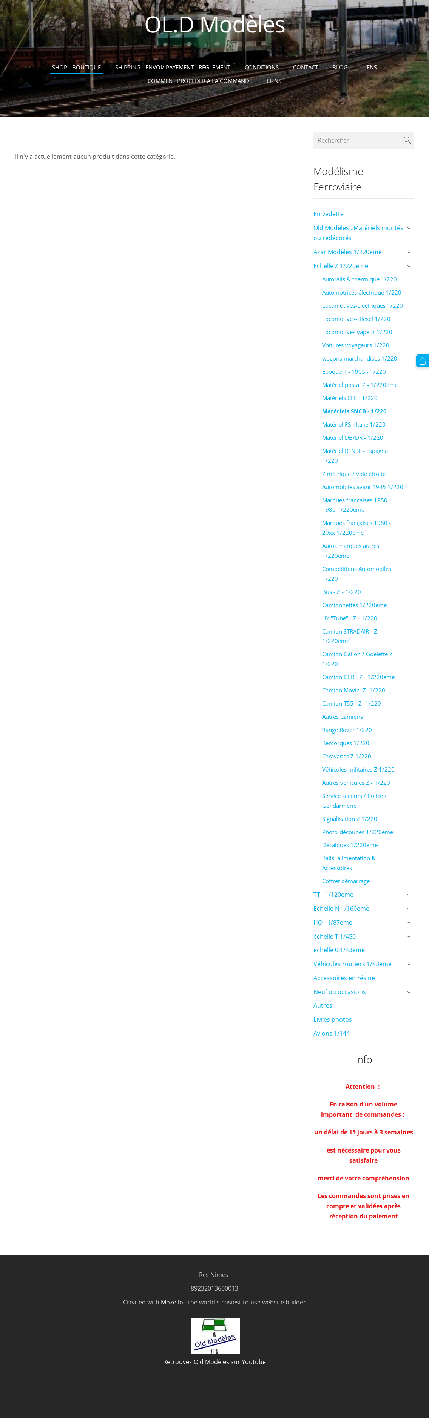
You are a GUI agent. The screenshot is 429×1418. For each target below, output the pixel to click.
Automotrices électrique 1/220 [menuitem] (361, 292)
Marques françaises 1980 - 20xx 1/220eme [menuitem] (356, 527)
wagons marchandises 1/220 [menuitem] (359, 358)
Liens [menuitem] (369, 67)
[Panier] (422, 360)
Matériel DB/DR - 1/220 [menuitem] (352, 437)
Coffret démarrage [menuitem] (346, 881)
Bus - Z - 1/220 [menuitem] (341, 591)
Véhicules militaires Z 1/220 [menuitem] (358, 769)
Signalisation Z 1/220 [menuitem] (349, 819)
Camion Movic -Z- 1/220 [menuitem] (353, 690)
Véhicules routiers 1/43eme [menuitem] (352, 964)
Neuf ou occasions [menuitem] (339, 992)
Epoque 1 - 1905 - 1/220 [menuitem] (354, 371)
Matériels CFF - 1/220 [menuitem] (350, 398)
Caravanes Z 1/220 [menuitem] (346, 756)
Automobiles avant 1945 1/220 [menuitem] (362, 487)
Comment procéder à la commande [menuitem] (200, 80)
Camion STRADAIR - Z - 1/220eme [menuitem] (351, 636)
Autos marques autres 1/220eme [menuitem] (350, 550)
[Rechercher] (363, 140)
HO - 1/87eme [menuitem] (332, 922)
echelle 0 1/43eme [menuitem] (339, 950)
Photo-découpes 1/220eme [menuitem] (357, 832)
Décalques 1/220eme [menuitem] (350, 845)
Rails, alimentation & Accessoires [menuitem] (349, 863)
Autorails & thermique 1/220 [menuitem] (359, 279)
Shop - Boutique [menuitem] (76, 67)
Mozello (172, 1302)
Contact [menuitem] (305, 67)
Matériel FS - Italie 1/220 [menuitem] (354, 424)
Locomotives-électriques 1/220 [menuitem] (362, 305)
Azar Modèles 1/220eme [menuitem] (347, 252)
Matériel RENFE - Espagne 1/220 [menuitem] (355, 455)
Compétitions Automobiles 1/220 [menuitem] (356, 573)
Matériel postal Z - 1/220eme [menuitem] (360, 384)
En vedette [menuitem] (328, 214)
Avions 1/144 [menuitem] (331, 1033)
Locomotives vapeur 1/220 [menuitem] (357, 332)
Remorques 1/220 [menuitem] (345, 743)
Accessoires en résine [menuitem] (344, 978)
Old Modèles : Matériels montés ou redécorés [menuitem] (358, 233)
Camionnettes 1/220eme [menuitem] (354, 605)
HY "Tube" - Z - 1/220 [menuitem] (349, 618)
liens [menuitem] (274, 80)
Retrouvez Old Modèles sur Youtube (214, 1362)
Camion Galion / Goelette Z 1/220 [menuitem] (357, 659)
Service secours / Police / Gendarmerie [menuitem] (354, 800)
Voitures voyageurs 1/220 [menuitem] (355, 345)
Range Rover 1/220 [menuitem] (347, 730)
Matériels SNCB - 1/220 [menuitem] (354, 411)
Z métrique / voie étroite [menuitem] (354, 473)
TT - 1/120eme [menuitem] (333, 894)
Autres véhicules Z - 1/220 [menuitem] (356, 782)
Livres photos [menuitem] (332, 1019)
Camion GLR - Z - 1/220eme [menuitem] (358, 677)
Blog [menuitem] (340, 67)
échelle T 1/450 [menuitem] (334, 936)
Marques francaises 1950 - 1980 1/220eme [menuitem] (356, 505)
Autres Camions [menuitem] (342, 716)
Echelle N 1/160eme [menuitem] (341, 908)
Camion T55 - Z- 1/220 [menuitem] (351, 703)
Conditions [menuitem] (262, 67)
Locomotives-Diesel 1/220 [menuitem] (356, 318)
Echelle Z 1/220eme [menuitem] (340, 266)
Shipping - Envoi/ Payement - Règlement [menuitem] (172, 67)
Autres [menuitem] (322, 1005)
